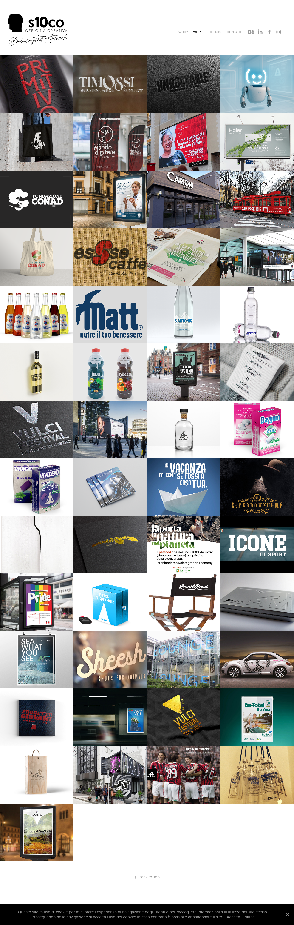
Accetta (233, 917)
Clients (215, 32)
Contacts (235, 32)
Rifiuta (248, 917)
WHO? (183, 32)
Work (198, 32)
